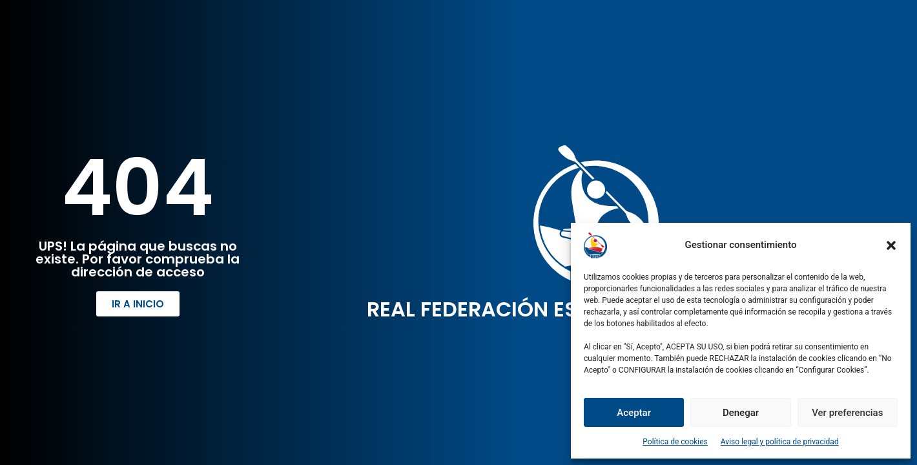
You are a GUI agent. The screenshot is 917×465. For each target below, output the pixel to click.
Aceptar (634, 412)
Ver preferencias (847, 412)
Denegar (741, 412)
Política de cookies (675, 441)
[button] (891, 245)
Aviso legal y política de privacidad (780, 441)
